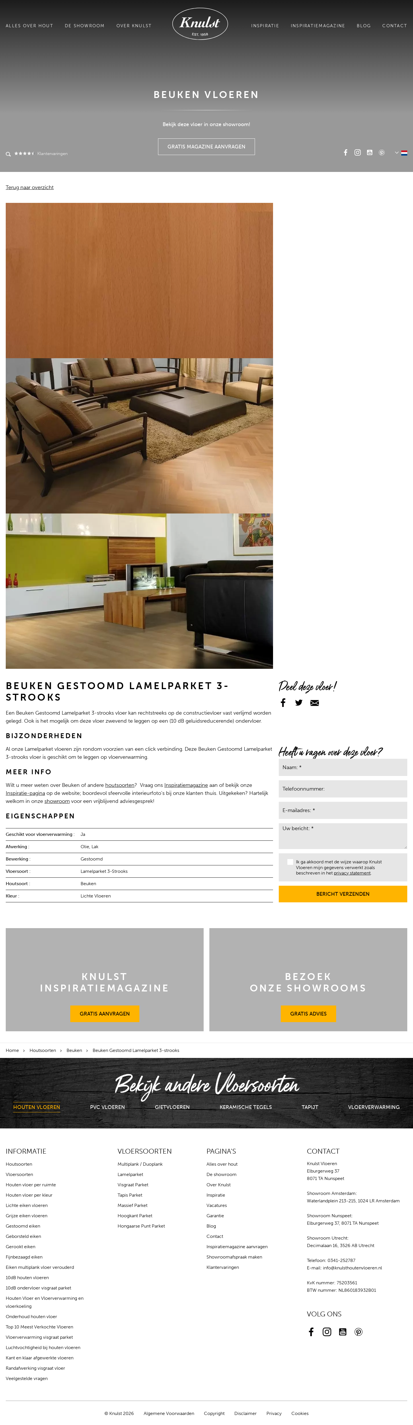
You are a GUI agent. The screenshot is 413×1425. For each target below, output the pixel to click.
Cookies (300, 1413)
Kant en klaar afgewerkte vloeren (39, 1358)
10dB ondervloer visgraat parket (38, 1288)
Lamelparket (130, 1174)
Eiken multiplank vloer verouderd (40, 1267)
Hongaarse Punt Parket (141, 1226)
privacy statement (352, 873)
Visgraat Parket (133, 1184)
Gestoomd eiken (23, 1226)
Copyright (214, 1413)
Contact (394, 25)
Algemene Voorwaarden (169, 1413)
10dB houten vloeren (27, 1277)
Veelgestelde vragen (27, 1378)
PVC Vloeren (107, 1107)
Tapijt (310, 1107)
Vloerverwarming (374, 1107)
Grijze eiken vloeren (26, 1215)
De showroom (85, 25)
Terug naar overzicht (30, 187)
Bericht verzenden (343, 891)
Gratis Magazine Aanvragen (206, 144)
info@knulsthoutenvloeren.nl (352, 1268)
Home (12, 1050)
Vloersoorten (19, 1174)
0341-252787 (341, 1260)
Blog (364, 25)
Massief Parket (132, 1205)
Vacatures (216, 1205)
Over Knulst (134, 25)
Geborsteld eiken (23, 1236)
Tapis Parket (130, 1195)
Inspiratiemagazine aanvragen (237, 1246)
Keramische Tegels (246, 1107)
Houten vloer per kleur (29, 1195)
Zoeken (8, 155)
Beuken (74, 1050)
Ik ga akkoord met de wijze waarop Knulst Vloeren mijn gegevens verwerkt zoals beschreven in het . (334, 867)
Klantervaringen (40, 153)
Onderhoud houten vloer (31, 1316)
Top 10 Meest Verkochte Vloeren (39, 1327)
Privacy (274, 1413)
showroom (57, 801)
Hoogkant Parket (135, 1215)
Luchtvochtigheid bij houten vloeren (43, 1347)
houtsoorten (120, 785)
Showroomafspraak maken (234, 1257)
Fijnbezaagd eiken (24, 1257)
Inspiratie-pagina (25, 793)
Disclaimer (245, 1413)
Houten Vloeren (36, 1107)
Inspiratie (265, 25)
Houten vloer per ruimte (31, 1184)
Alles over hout (29, 25)
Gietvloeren (172, 1107)
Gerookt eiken (20, 1246)
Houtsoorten (43, 1050)
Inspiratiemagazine (318, 25)
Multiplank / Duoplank (140, 1164)
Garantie (215, 1215)
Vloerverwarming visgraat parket (39, 1337)
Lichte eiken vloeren (27, 1205)
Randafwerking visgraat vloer (35, 1368)
